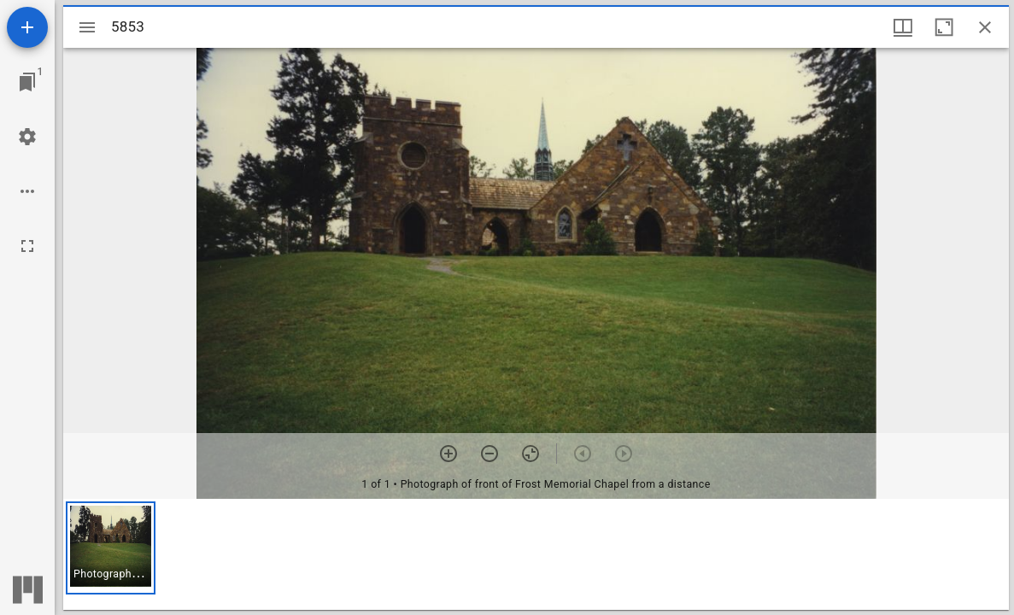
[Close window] (984, 27)
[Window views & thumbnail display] (902, 27)
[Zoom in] (448, 453)
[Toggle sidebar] (87, 27)
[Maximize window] (943, 27)
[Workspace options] (27, 191)
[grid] (536, 554)
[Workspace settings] (27, 136)
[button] (110, 548)
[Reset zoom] (530, 453)
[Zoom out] (489, 453)
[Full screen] (27, 246)
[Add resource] (27, 27)
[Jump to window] (27, 82)
